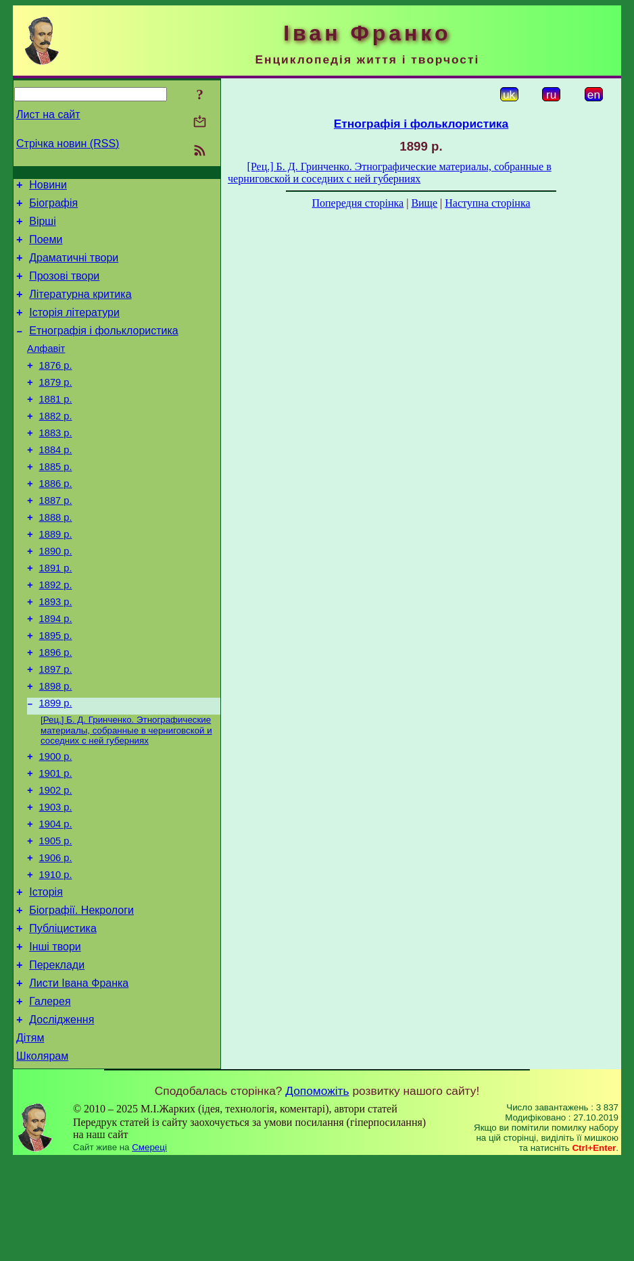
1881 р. (55, 425)
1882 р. (55, 444)
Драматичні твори (73, 268)
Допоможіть (317, 1191)
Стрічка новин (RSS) (67, 143)
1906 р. (55, 936)
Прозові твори (64, 288)
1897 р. (55, 728)
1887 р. (55, 539)
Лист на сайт (48, 114)
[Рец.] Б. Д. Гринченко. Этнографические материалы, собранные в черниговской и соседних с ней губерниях (126, 794)
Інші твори (55, 1035)
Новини (48, 186)
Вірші (42, 227)
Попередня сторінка (358, 203)
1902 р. (55, 860)
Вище (424, 203)
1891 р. (55, 614)
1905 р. (55, 917)
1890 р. (55, 595)
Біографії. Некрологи (81, 994)
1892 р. (55, 633)
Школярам (42, 1156)
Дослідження (61, 1116)
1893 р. (55, 652)
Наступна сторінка (487, 203)
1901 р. (55, 841)
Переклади (56, 1055)
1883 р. (55, 463)
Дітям (30, 1136)
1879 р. (55, 406)
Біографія (53, 207)
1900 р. (55, 822)
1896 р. (55, 709)
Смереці (149, 1248)
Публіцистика (63, 1015)
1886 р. (55, 520)
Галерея (49, 1096)
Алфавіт (46, 368)
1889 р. (55, 576)
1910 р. (55, 955)
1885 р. (55, 501)
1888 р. (55, 557)
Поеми (45, 247)
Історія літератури (74, 328)
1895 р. (55, 690)
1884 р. (55, 482)
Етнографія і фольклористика (103, 349)
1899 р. (55, 766)
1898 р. (55, 747)
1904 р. (55, 898)
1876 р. (55, 387)
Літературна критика (80, 308)
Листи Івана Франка (78, 1075)
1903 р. (55, 879)
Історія (46, 974)
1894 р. (55, 671)
